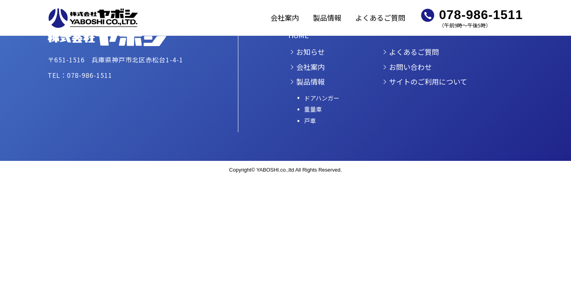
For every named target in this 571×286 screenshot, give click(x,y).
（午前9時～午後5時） (481, 18)
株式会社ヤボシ (93, 17)
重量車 (313, 109)
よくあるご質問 (380, 17)
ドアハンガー (321, 98)
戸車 (310, 120)
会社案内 (284, 17)
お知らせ (310, 51)
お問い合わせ (410, 67)
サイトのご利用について (428, 81)
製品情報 (327, 17)
